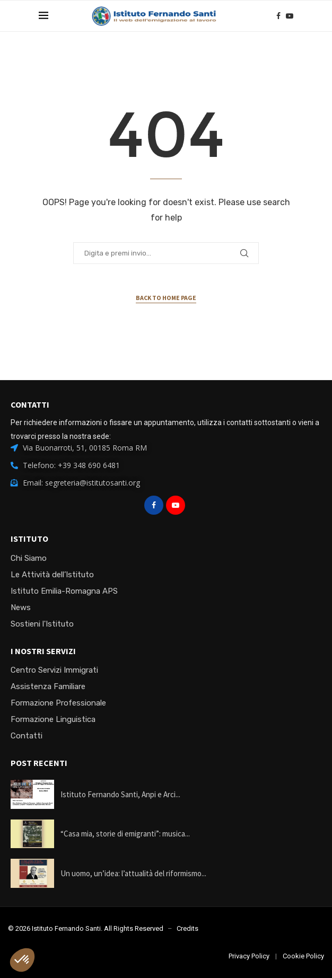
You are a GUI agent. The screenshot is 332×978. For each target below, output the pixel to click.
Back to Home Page (166, 298)
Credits (187, 928)
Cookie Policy (303, 956)
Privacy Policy (249, 956)
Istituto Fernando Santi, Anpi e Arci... (120, 794)
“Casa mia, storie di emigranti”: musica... (125, 834)
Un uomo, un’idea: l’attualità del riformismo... (133, 873)
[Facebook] (278, 16)
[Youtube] (289, 16)
